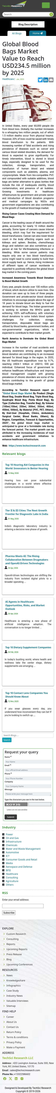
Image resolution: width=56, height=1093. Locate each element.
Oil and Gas (12, 838)
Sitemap (9, 1006)
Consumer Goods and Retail (21, 859)
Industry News (12, 996)
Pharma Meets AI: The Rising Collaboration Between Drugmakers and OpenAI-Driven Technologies (26, 559)
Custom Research (14, 934)
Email (8, 765)
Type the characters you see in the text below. (25, 799)
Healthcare (12, 874)
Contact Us (10, 1027)
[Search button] (51, 14)
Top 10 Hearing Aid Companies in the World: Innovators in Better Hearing (27, 466)
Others (9, 884)
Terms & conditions (15, 1037)
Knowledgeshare (13, 980)
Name (8, 756)
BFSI (8, 870)
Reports (8, 944)
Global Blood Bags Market (17, 393)
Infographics (11, 985)
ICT (7, 856)
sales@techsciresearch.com (25, 1070)
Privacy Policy (12, 1042)
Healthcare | (13, 79)
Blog (6, 959)
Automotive (12, 852)
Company (9, 781)
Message (8, 789)
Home (38, 33)
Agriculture (12, 881)
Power (9, 834)
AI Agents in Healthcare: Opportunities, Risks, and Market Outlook (25, 605)
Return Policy (11, 1032)
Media (9, 863)
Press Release (12, 954)
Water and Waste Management (23, 848)
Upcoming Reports (14, 949)
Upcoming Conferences (17, 964)
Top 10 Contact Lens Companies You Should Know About (26, 694)
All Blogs (17, 33)
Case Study (10, 990)
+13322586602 (22, 1074)
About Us (9, 1022)
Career (8, 1017)
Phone (8, 773)
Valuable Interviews (15, 1001)
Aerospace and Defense (19, 866)
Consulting (12, 877)
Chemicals (11, 845)
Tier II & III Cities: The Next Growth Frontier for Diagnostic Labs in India (26, 512)
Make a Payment (13, 1047)
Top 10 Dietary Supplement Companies (28, 647)
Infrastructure (14, 841)
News (7, 975)
